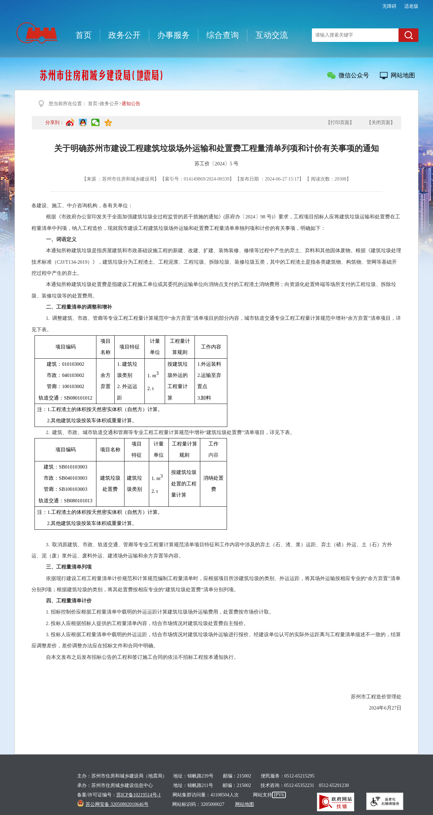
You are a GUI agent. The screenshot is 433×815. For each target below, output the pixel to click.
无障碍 (389, 6)
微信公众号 (354, 75)
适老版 (411, 6)
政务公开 (124, 35)
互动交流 (271, 35)
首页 (83, 35)
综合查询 (222, 35)
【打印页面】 (340, 122)
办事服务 (173, 35)
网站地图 (403, 75)
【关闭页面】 (381, 122)
